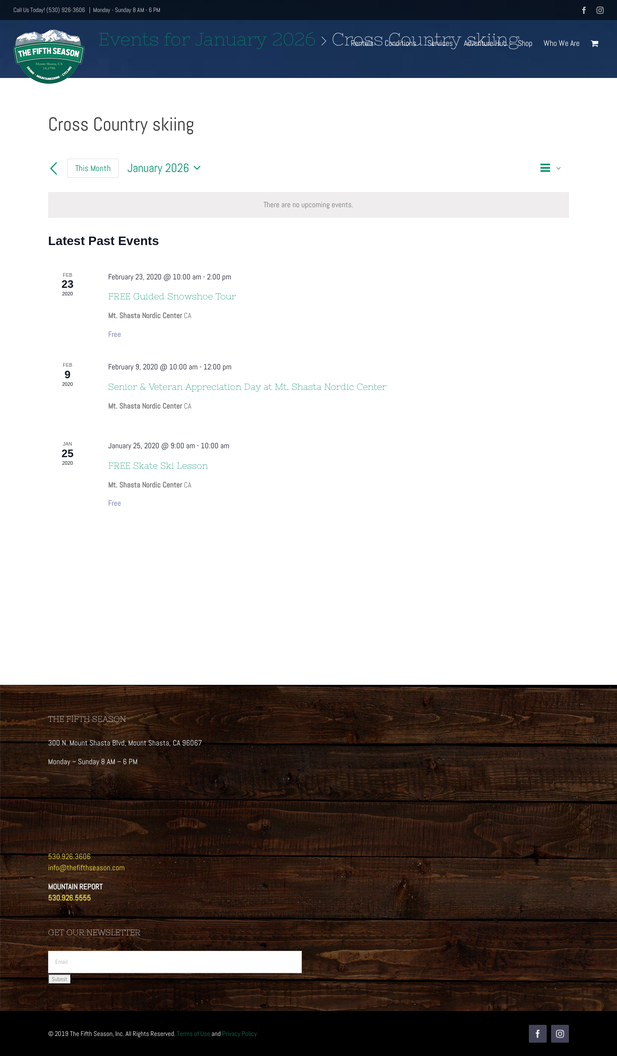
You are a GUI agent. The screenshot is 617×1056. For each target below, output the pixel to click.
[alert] (308, 205)
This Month (93, 168)
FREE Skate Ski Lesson (158, 465)
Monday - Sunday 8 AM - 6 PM (126, 10)
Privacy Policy (239, 1033)
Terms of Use (193, 1033)
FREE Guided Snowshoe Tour (172, 296)
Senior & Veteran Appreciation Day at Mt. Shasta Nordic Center (247, 386)
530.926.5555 (69, 898)
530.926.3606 (69, 856)
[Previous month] (53, 169)
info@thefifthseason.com (86, 867)
